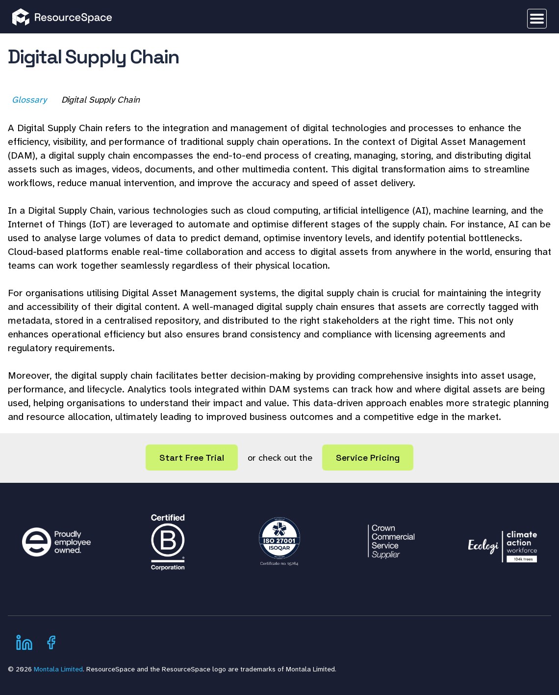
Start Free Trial (191, 457)
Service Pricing (368, 457)
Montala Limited (58, 669)
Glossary (30, 100)
